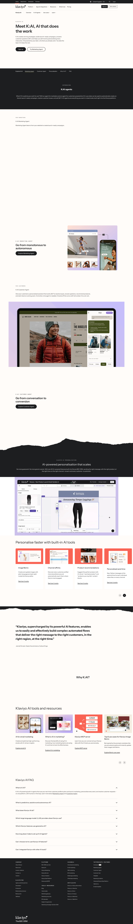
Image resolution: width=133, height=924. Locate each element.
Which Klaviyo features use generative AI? (66, 825)
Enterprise (30, 1)
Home (17, 1)
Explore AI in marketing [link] (52, 750)
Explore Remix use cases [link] (112, 752)
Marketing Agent (29, 71)
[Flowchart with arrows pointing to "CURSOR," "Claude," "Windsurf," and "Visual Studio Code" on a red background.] (88, 723)
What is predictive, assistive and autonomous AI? (66, 801)
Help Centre (23, 1)
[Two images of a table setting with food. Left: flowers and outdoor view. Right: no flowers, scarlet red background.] (118, 723)
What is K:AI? (66, 788)
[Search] (109, 1)
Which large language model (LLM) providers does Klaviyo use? (66, 817)
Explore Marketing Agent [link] (26, 253)
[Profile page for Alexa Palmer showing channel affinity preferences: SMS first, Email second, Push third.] (59, 556)
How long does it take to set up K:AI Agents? (66, 832)
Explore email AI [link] (21, 748)
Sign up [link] (20, 49)
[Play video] (66, 506)
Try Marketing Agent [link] (36, 49)
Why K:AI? (63, 71)
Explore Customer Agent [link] (26, 406)
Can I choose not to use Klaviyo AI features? (66, 840)
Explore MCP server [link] (81, 748)
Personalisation (53, 71)
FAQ (70, 71)
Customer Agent (41, 71)
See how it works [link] (23, 581)
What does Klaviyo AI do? (66, 809)
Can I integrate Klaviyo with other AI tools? (66, 848)
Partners (37, 1)
